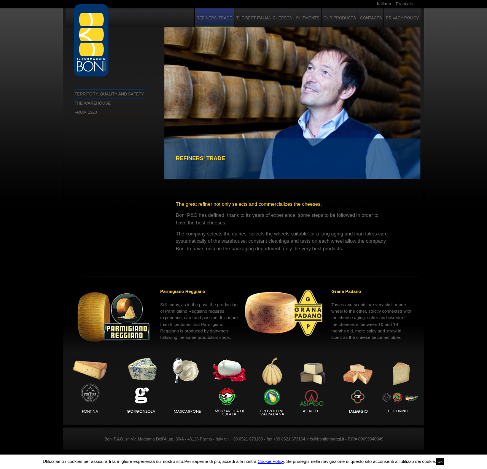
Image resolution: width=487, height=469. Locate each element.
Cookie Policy (271, 461)
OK (440, 462)
